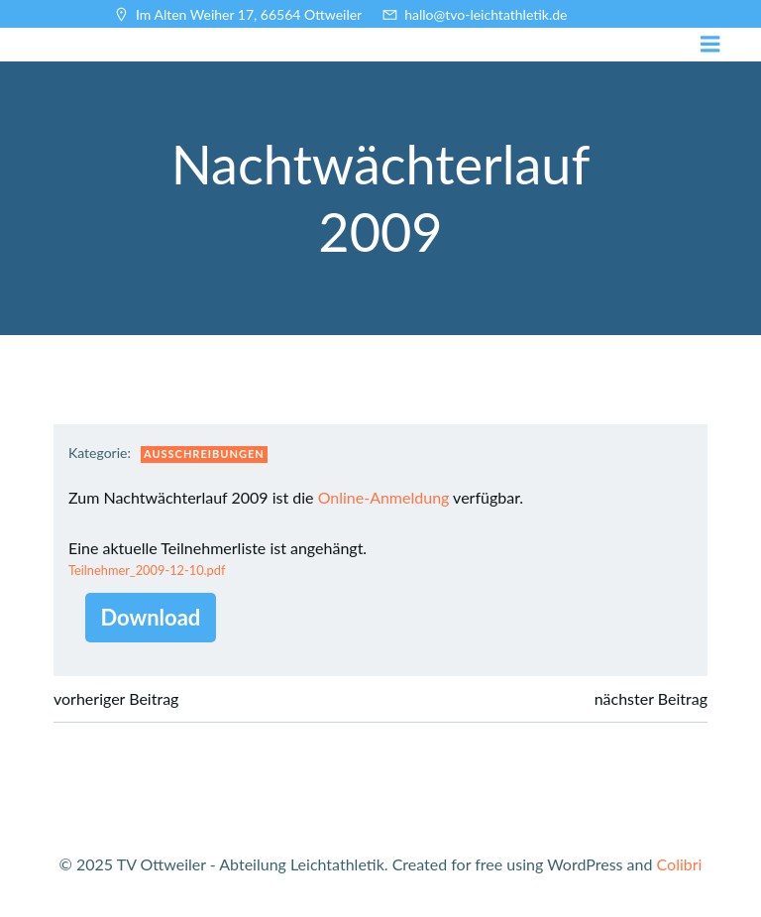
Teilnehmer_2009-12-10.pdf (146, 570)
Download (151, 617)
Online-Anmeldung (384, 497)
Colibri (680, 864)
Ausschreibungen (204, 453)
